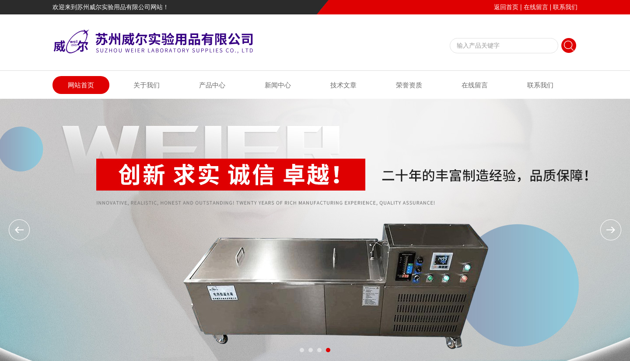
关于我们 (146, 85)
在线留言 (536, 6)
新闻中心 (278, 85)
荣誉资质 (409, 85)
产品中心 (212, 85)
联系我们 (565, 6)
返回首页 (506, 6)
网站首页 (81, 85)
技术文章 (343, 85)
